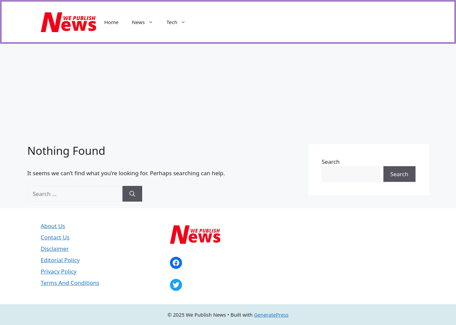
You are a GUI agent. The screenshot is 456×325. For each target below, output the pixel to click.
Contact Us (55, 237)
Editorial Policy (60, 260)
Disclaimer (55, 248)
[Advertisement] (228, 94)
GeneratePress (271, 314)
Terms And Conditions (70, 283)
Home (111, 22)
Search (331, 162)
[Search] (132, 194)
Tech (179, 22)
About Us (53, 226)
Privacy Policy (59, 271)
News (146, 22)
